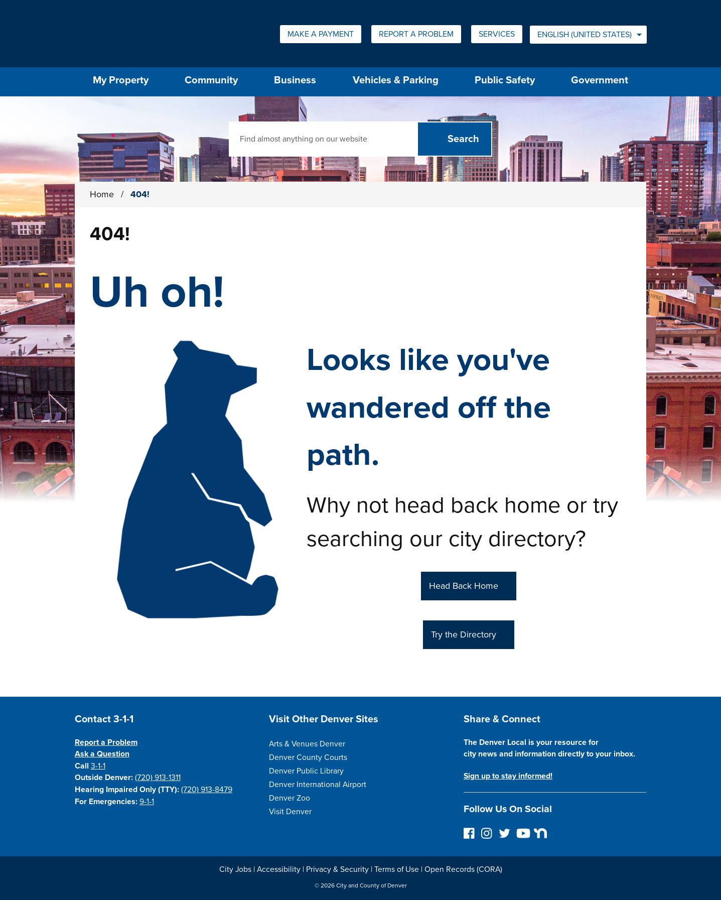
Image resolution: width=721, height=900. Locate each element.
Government (599, 80)
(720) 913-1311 (158, 777)
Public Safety (505, 80)
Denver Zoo (289, 798)
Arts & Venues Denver (307, 743)
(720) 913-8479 (206, 789)
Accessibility (279, 869)
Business (295, 80)
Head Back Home (463, 585)
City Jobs (235, 869)
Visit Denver (290, 811)
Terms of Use (396, 869)
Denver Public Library (306, 771)
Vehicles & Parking (396, 80)
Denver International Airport (317, 784)
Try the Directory (463, 634)
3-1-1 (98, 765)
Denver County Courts (308, 757)
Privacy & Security (337, 869)
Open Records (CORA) (463, 869)
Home (102, 194)
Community (211, 80)
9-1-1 (146, 801)
